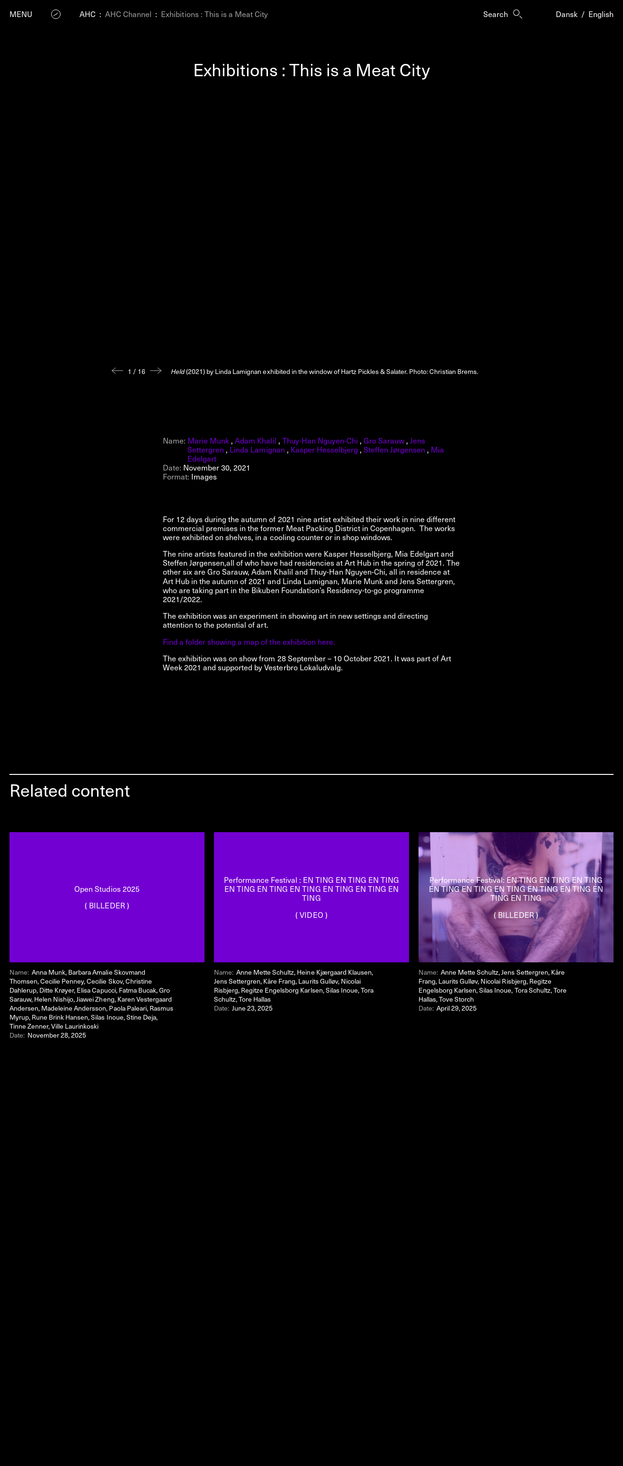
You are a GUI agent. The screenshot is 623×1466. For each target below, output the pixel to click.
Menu (20, 13)
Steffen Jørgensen (394, 449)
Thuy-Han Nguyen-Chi (320, 440)
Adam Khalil (255, 440)
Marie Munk (208, 440)
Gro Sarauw (384, 440)
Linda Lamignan (257, 449)
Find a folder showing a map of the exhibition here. (249, 641)
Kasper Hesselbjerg (324, 449)
